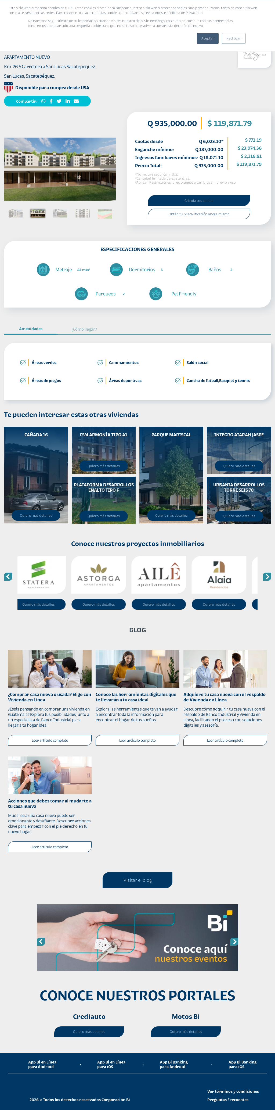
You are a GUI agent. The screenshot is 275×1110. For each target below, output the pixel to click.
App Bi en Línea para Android (42, 1064)
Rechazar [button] (233, 38)
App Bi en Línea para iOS (111, 1064)
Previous (8, 577)
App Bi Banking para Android (174, 1064)
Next (267, 577)
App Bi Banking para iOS (242, 1064)
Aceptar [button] (207, 38)
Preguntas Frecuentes (227, 1099)
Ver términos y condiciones (233, 1091)
